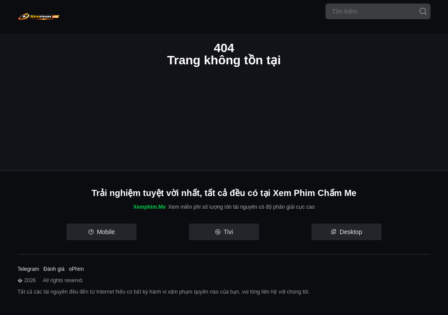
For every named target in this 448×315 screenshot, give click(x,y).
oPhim (76, 269)
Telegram (28, 269)
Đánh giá (53, 269)
